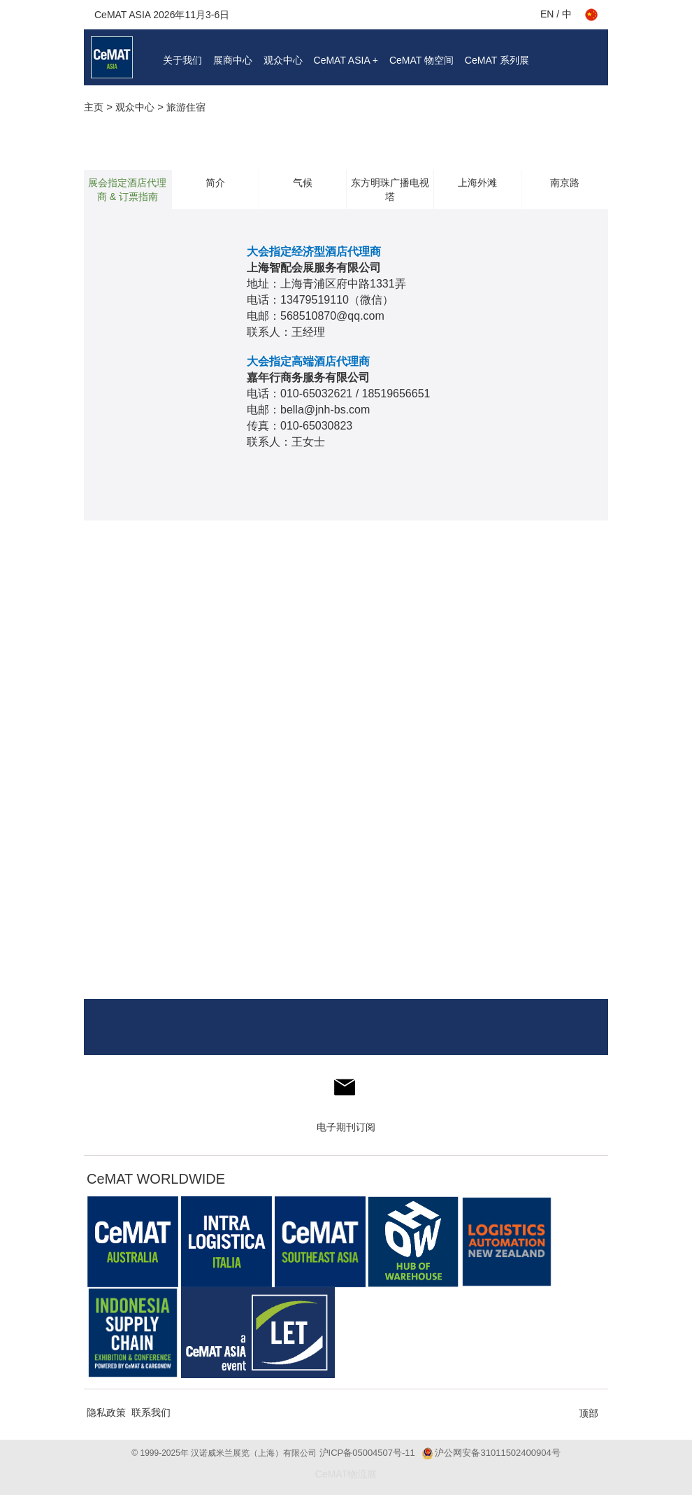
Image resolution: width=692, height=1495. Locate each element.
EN (547, 14)
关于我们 (182, 60)
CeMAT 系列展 (497, 60)
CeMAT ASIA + (346, 60)
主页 (93, 107)
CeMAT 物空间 (421, 60)
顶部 (588, 1413)
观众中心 (283, 60)
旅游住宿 (186, 107)
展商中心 (232, 60)
